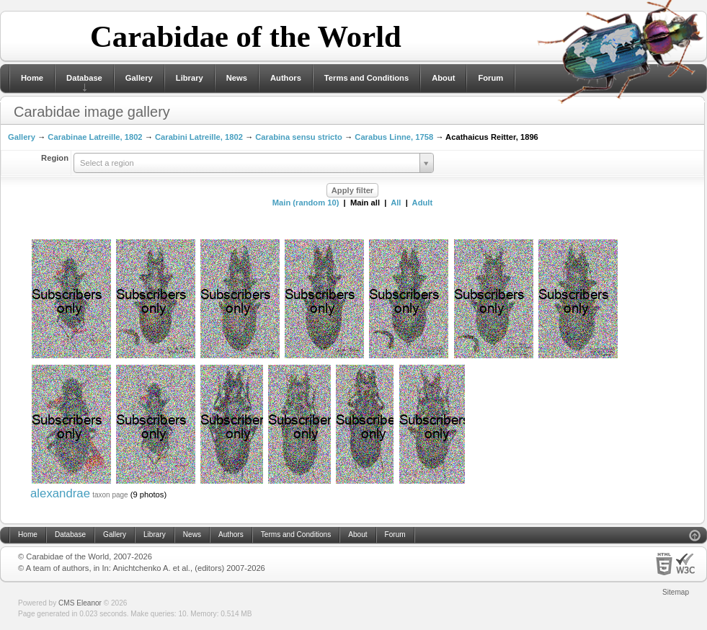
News (236, 78)
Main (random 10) (305, 202)
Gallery (139, 78)
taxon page (110, 495)
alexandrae (60, 493)
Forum (490, 78)
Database (84, 78)
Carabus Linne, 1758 (394, 137)
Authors (285, 78)
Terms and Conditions (366, 78)
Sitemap (675, 592)
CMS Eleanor (80, 603)
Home (32, 78)
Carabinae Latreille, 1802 (95, 137)
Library (189, 78)
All (396, 202)
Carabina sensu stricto (298, 137)
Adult (422, 202)
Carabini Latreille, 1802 (199, 137)
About (443, 78)
